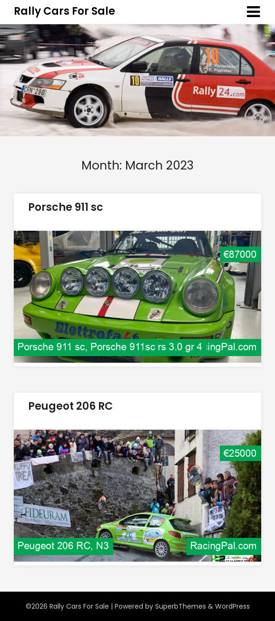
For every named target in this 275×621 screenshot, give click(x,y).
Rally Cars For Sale (64, 11)
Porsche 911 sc (65, 207)
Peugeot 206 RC (70, 406)
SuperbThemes (180, 606)
